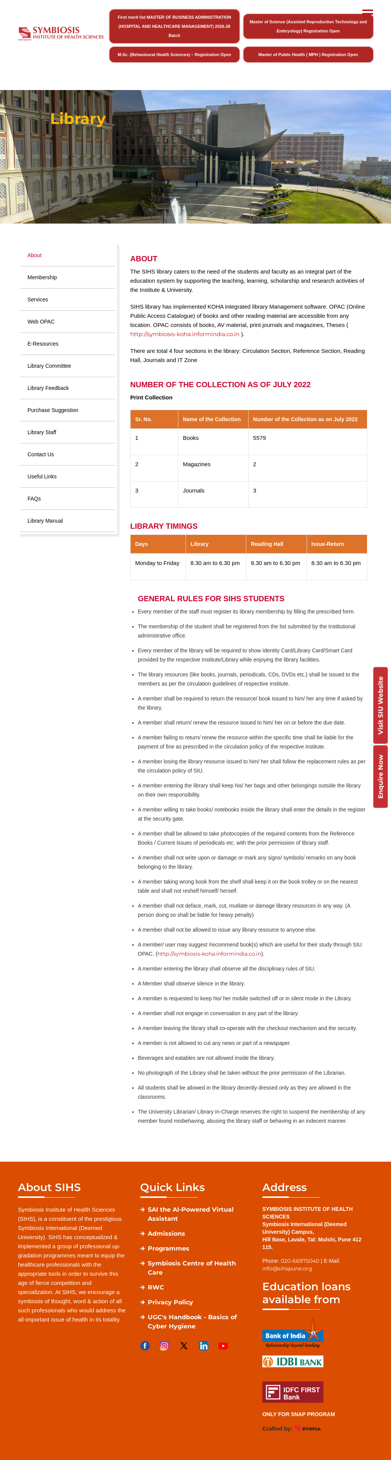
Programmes (168, 1248)
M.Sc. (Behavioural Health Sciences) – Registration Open (174, 54)
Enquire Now (380, 776)
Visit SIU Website (380, 705)
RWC (156, 1287)
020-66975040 (300, 1260)
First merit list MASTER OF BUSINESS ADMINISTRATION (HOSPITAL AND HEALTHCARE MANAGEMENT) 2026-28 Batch (174, 26)
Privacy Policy (170, 1302)
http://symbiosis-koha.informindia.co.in (184, 334)
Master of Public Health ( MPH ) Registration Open (308, 54)
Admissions (166, 1233)
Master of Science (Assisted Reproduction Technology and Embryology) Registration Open (308, 26)
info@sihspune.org (287, 1268)
